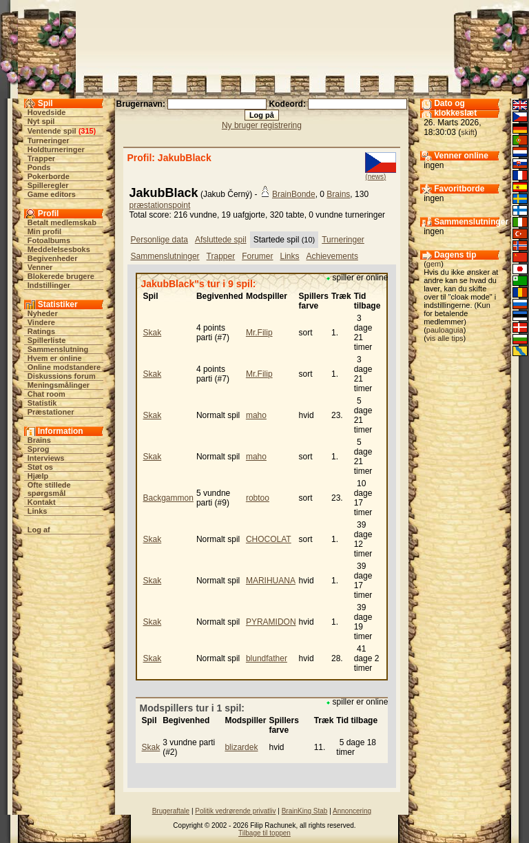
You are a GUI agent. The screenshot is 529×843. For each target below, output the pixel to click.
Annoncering (352, 811)
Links (38, 511)
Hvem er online (55, 358)
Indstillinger (49, 285)
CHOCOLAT (268, 539)
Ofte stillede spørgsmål (49, 489)
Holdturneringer (56, 149)
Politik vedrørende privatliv (235, 811)
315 (87, 131)
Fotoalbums (49, 240)
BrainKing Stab (305, 811)
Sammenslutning (58, 349)
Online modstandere (64, 367)
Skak (152, 332)
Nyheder (43, 313)
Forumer (257, 256)
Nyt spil (41, 121)
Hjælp (38, 476)
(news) (375, 176)
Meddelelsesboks (59, 249)
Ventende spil (52, 131)
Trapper (41, 158)
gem (433, 264)
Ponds (39, 167)
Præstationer (51, 412)
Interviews (46, 458)
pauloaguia (445, 330)
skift (468, 132)
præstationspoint (160, 205)
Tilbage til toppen (264, 833)
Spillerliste (47, 340)
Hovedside (47, 112)
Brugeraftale (170, 811)
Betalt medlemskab (62, 222)
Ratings (41, 331)
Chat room (46, 394)
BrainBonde (293, 194)
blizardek (241, 747)
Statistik (42, 403)
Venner (40, 267)
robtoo (257, 498)
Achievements (332, 256)
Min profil (45, 231)
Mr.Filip (259, 332)
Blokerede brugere (61, 276)
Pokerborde (49, 176)
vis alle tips (445, 338)
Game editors (52, 194)
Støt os (40, 467)
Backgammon (168, 498)
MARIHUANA (270, 580)
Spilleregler (48, 185)
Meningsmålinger (59, 385)
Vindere (41, 322)
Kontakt (42, 502)
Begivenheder (53, 258)
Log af (39, 529)
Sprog (39, 449)
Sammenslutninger (165, 256)
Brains (39, 440)
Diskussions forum (62, 376)
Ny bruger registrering (262, 125)
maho (256, 415)
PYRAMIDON (271, 622)
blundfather (266, 658)
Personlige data (159, 239)
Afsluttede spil (221, 239)
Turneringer (49, 140)
